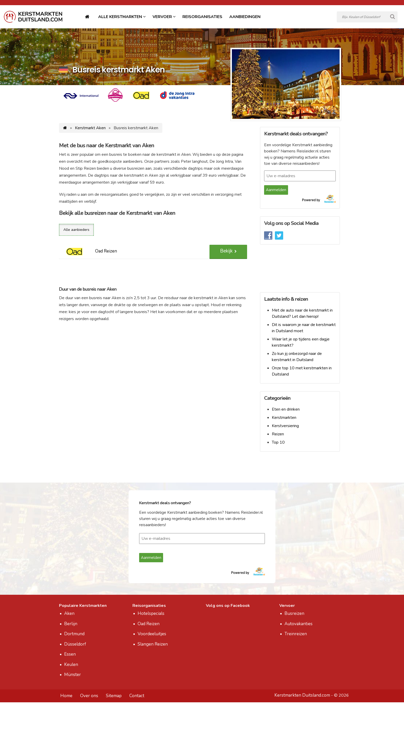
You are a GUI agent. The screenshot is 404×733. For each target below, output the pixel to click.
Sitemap (114, 696)
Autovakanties (298, 624)
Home (66, 696)
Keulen (71, 664)
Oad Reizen (148, 624)
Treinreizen (295, 634)
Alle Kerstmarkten (120, 17)
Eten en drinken (286, 409)
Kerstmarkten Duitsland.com (302, 695)
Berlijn (70, 624)
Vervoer (163, 17)
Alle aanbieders (76, 229)
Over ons (89, 696)
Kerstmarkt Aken (90, 128)
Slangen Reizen (153, 644)
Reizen (278, 434)
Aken (69, 613)
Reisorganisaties (202, 17)
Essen (70, 654)
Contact (136, 696)
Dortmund (74, 634)
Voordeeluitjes (152, 634)
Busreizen (294, 613)
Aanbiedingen (244, 17)
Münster (72, 675)
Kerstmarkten (284, 417)
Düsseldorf (75, 644)
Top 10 (278, 442)
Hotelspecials (151, 613)
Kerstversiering (285, 426)
